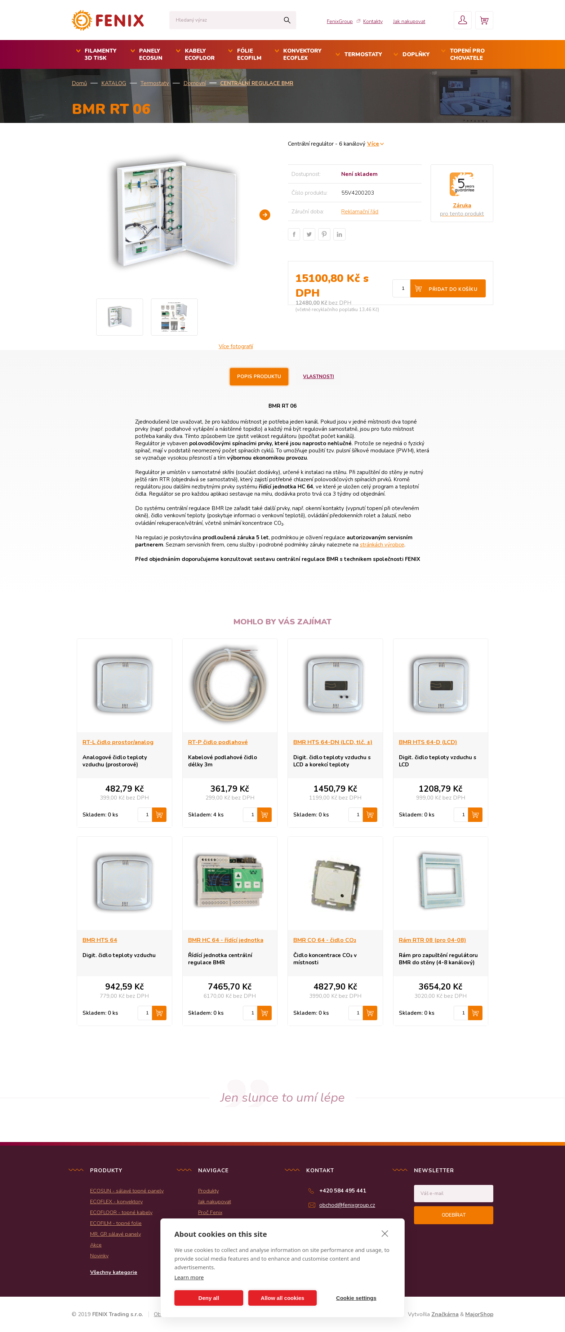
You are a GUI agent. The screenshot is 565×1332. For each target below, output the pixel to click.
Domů (79, 83)
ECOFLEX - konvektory (116, 1201)
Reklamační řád (359, 211)
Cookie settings (356, 1298)
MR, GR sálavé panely (115, 1234)
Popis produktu (259, 376)
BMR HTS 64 (100, 940)
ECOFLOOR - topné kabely (121, 1212)
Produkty (208, 1190)
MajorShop (479, 1314)
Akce (96, 1244)
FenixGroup (340, 21)
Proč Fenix (210, 1212)
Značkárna (445, 1314)
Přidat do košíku (453, 289)
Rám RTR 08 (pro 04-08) (432, 940)
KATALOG (113, 83)
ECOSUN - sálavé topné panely (127, 1190)
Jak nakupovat (409, 21)
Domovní (194, 83)
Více (373, 143)
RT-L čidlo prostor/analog (118, 742)
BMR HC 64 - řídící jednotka (225, 940)
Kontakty (373, 21)
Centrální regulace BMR (256, 83)
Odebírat (454, 1215)
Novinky (99, 1255)
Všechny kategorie (113, 1272)
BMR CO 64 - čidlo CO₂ (324, 940)
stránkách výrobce (382, 544)
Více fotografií (236, 346)
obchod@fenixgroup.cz (347, 1205)
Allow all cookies (282, 1298)
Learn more (189, 1277)
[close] (385, 1233)
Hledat (287, 20)
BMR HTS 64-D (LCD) (428, 742)
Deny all (209, 1298)
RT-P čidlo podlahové (218, 742)
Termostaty (155, 83)
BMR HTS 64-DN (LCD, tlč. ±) (333, 742)
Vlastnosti (318, 376)
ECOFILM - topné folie (116, 1223)
